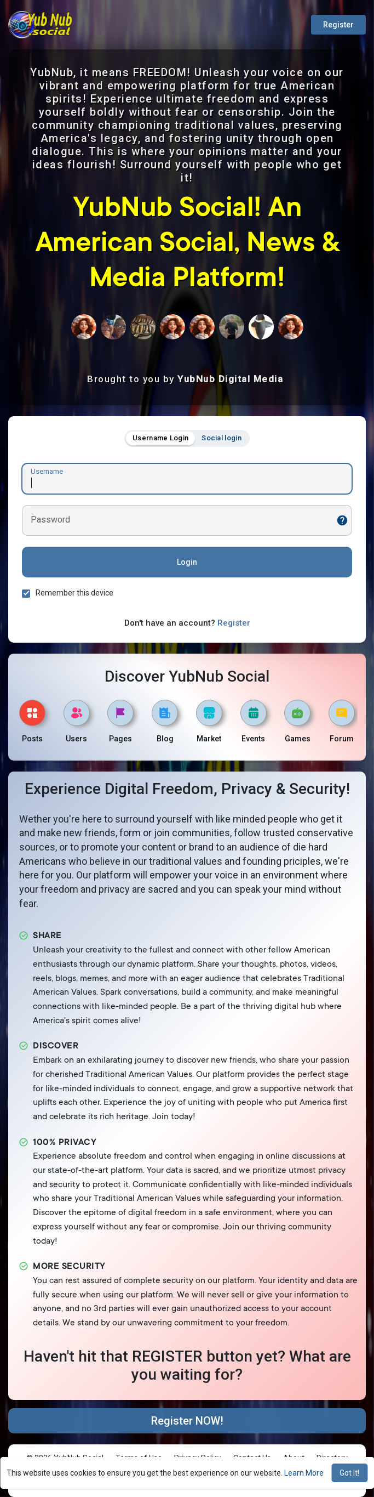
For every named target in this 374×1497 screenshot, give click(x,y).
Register (338, 24)
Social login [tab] (221, 438)
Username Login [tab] (160, 438)
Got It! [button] (349, 1472)
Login (187, 562)
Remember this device (74, 592)
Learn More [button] (304, 1472)
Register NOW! (187, 1420)
